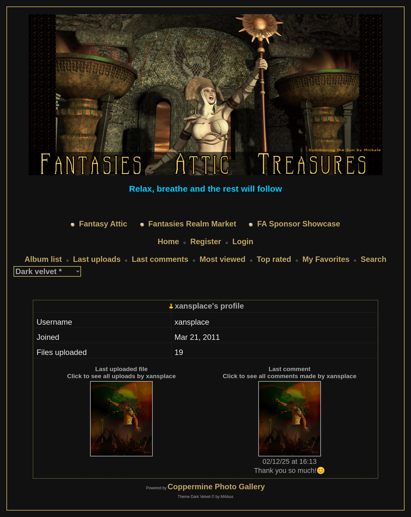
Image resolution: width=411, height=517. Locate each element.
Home (168, 241)
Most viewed (223, 259)
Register (205, 241)
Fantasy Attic (103, 223)
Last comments (160, 259)
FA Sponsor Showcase (298, 223)
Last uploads (97, 259)
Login (242, 241)
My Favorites (326, 259)
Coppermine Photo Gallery (216, 486)
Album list (43, 259)
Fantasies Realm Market (192, 223)
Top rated (274, 259)
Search (374, 259)
